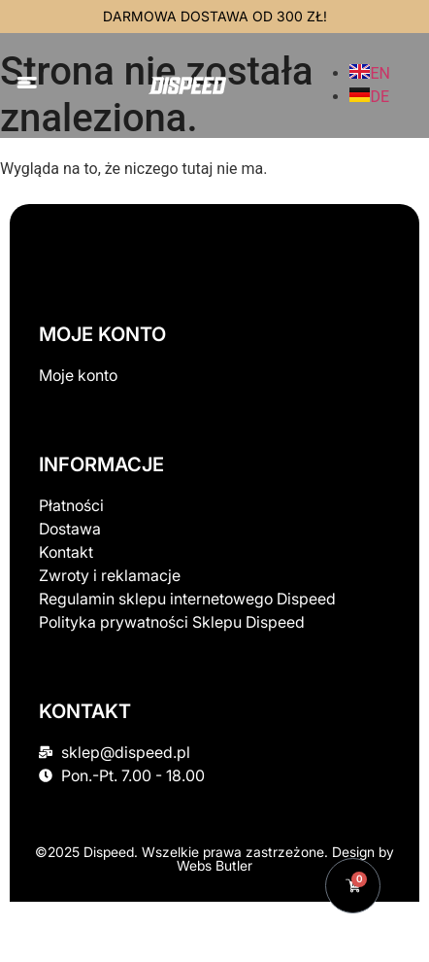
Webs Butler (214, 865)
